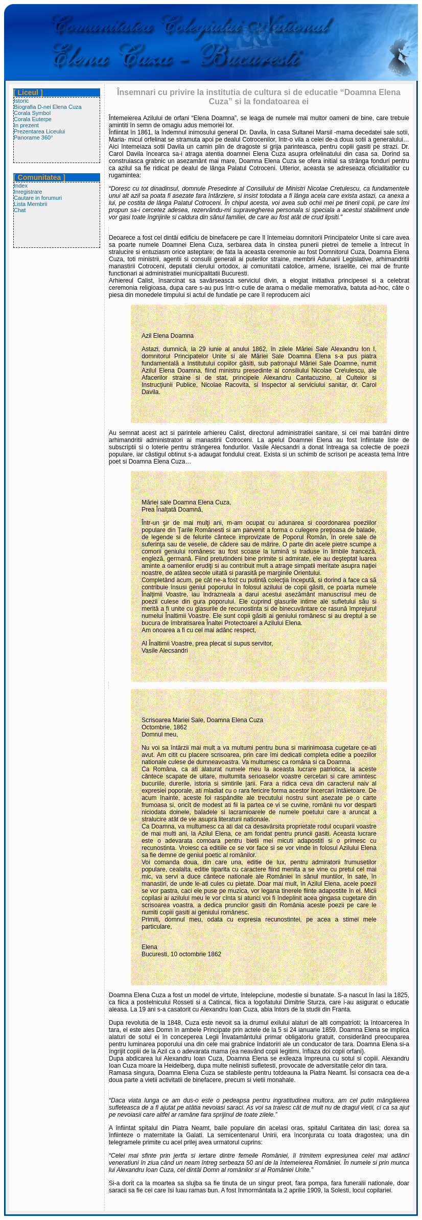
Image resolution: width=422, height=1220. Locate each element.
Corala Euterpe (33, 119)
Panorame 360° (33, 137)
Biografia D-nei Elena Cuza (48, 107)
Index (21, 185)
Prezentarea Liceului (39, 131)
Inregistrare (28, 192)
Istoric (21, 101)
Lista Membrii (30, 204)
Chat (20, 210)
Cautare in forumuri (38, 198)
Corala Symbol (32, 113)
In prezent (26, 125)
